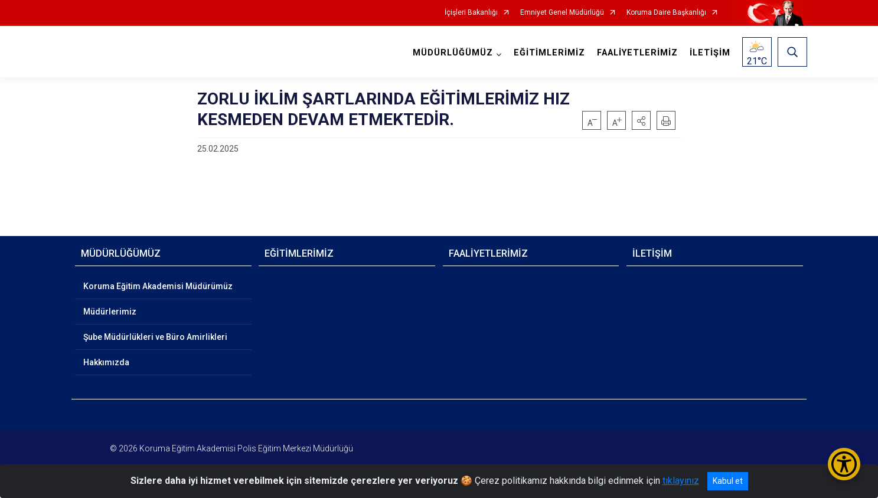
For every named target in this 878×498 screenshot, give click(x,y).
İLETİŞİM (709, 53)
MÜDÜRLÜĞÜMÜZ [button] (452, 53)
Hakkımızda (106, 362)
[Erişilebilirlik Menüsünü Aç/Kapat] (844, 464)
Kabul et (728, 481)
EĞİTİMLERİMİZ (549, 53)
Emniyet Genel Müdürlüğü (562, 13)
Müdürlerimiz (109, 311)
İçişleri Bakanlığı (471, 13)
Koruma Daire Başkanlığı (666, 13)
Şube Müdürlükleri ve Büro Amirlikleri (155, 337)
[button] (641, 120)
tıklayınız (680, 480)
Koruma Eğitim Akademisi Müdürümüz (158, 286)
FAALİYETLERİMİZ (636, 53)
